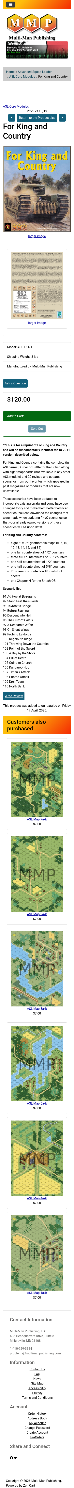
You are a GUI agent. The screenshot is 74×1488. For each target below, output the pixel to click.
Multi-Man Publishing (46, 1481)
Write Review (14, 696)
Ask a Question (15, 383)
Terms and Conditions (37, 1398)
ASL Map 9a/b (37, 914)
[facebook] (11, 1458)
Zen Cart (29, 1485)
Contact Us (37, 1369)
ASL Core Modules (22, 76)
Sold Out (37, 429)
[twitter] (15, 1458)
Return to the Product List (37, 118)
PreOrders (37, 1437)
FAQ (37, 1374)
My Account (37, 1423)
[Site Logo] (37, 27)
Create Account (37, 1432)
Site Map (37, 1383)
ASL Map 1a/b (37, 1293)
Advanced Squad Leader (35, 72)
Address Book (37, 1418)
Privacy (37, 1393)
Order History (37, 1413)
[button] (10, 50)
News (37, 1379)
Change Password (37, 1428)
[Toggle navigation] (10, 4)
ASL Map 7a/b (37, 819)
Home (10, 72)
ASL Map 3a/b (37, 1009)
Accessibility (37, 1388)
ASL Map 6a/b (37, 1103)
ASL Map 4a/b (37, 1198)
